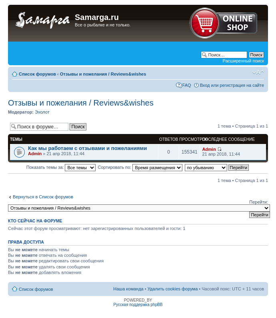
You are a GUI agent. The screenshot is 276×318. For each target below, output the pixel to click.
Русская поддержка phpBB (137, 304)
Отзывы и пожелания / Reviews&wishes (103, 74)
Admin (35, 153)
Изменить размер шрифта (258, 72)
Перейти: (258, 202)
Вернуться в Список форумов (43, 196)
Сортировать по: (140, 167)
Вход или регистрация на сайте (232, 85)
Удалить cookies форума (173, 288)
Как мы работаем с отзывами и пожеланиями (87, 148)
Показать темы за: (61, 167)
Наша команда (128, 288)
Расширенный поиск (243, 60)
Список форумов (37, 74)
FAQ (186, 85)
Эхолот (42, 112)
